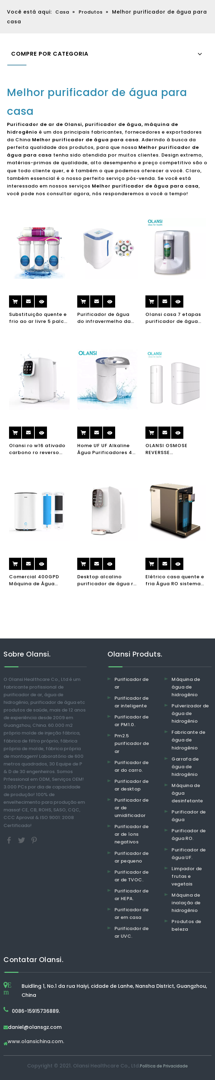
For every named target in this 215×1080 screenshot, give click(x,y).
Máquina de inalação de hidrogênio (186, 903)
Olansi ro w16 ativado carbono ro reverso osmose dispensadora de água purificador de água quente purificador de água (38, 449)
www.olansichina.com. (36, 1042)
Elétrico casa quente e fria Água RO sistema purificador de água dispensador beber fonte (174, 580)
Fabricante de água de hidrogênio (188, 740)
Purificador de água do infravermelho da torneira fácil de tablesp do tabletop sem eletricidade (104, 318)
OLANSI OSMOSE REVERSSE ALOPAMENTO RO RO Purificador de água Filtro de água (171, 449)
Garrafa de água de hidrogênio (185, 767)
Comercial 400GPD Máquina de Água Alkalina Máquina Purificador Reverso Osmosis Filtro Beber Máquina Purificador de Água (36, 580)
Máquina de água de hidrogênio (186, 687)
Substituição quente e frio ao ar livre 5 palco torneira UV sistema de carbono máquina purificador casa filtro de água (39, 318)
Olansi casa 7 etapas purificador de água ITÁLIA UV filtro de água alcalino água (173, 318)
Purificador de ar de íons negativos (131, 834)
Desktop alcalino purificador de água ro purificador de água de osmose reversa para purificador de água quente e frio (107, 580)
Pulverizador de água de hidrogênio (190, 713)
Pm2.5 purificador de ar (131, 743)
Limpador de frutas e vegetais (187, 876)
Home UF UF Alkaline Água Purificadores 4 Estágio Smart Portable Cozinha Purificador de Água (104, 449)
